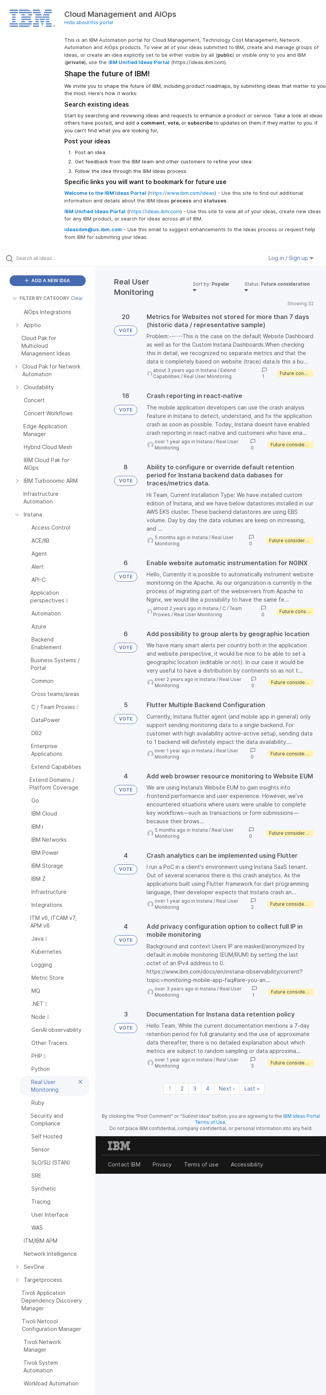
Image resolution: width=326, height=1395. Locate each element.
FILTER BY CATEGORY (40, 298)
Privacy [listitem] (162, 1164)
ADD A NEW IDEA (47, 280)
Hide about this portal (88, 22)
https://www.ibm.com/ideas (182, 193)
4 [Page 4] (207, 1088)
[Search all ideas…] (51, 258)
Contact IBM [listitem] (124, 1164)
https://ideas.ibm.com (154, 211)
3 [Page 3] (194, 1088)
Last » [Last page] (252, 1088)
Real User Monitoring (207, 376)
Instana (208, 370)
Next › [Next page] (227, 1088)
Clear (77, 298)
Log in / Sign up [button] (291, 258)
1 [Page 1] (169, 1088)
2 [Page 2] (182, 1088)
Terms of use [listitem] (201, 1164)
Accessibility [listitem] (247, 1164)
